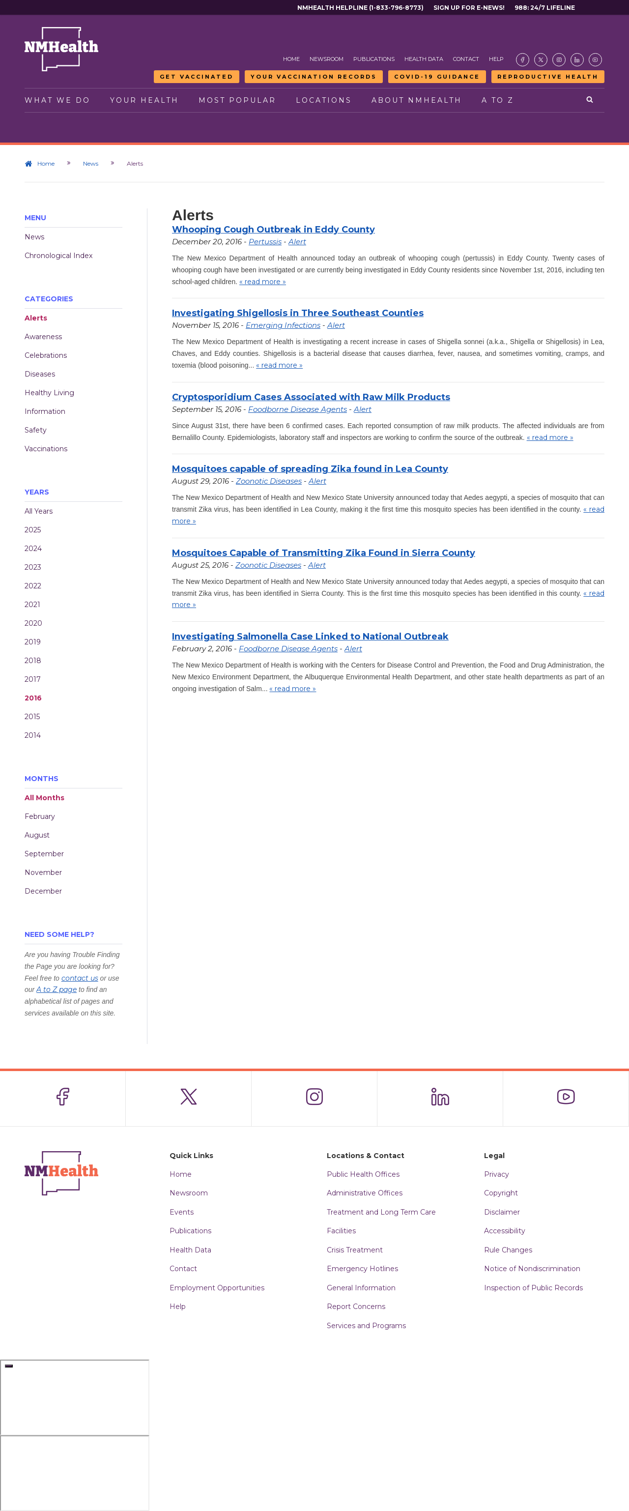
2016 (33, 698)
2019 (33, 642)
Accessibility (504, 1230)
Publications (374, 59)
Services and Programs (366, 1325)
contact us (79, 978)
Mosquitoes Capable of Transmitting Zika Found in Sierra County (323, 553)
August (37, 835)
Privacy (496, 1174)
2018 (33, 660)
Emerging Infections (283, 325)
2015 (32, 716)
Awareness (43, 336)
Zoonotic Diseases (269, 481)
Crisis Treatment (355, 1250)
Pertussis (265, 241)
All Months (44, 797)
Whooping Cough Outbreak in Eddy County (273, 229)
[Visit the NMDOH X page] (541, 59)
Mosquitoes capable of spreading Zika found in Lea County (310, 469)
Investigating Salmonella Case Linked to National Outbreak (310, 636)
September (44, 853)
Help (496, 59)
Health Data (423, 59)
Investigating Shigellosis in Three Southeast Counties (298, 313)
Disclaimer (502, 1212)
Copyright (501, 1193)
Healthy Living (49, 392)
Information (45, 411)
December (43, 891)
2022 (33, 585)
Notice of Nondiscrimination (532, 1268)
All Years (39, 511)
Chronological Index (58, 255)
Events (182, 1212)
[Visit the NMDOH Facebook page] (523, 59)
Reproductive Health (548, 76)
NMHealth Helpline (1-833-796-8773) (360, 7)
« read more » (262, 281)
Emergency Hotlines (362, 1268)
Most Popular (237, 100)
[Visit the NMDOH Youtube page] (595, 59)
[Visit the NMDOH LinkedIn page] (577, 59)
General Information (361, 1287)
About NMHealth (417, 100)
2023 (33, 567)
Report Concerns (356, 1306)
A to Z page (56, 989)
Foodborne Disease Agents (297, 409)
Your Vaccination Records (314, 76)
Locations (324, 100)
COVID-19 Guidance (437, 76)
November (43, 872)
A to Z (498, 100)
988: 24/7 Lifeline (545, 7)
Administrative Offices (364, 1193)
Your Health (144, 100)
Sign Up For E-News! (469, 7)
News (90, 163)
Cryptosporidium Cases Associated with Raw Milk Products (311, 397)
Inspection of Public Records (533, 1287)
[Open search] (590, 100)
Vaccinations (46, 448)
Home (291, 59)
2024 (33, 548)
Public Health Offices (363, 1174)
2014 (33, 735)
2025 (33, 529)
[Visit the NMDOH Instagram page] (559, 59)
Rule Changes (508, 1250)
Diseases (40, 374)
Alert (297, 241)
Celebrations (46, 355)
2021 (32, 604)
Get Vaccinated (196, 76)
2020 (33, 623)
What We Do (57, 100)
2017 (33, 679)
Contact (466, 59)
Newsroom (326, 59)
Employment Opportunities (217, 1287)
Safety (36, 430)
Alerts (36, 318)
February (40, 816)
